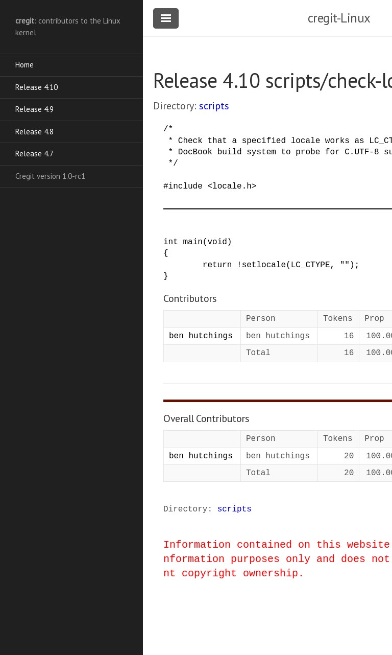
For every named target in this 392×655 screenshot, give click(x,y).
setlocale (264, 265)
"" (345, 265)
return (217, 265)
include (185, 186)
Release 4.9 (34, 109)
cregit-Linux (339, 18)
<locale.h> (231, 186)
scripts (214, 105)
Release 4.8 (34, 131)
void (217, 242)
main (192, 242)
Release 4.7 (34, 153)
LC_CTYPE (310, 265)
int (170, 242)
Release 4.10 (36, 87)
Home (24, 64)
